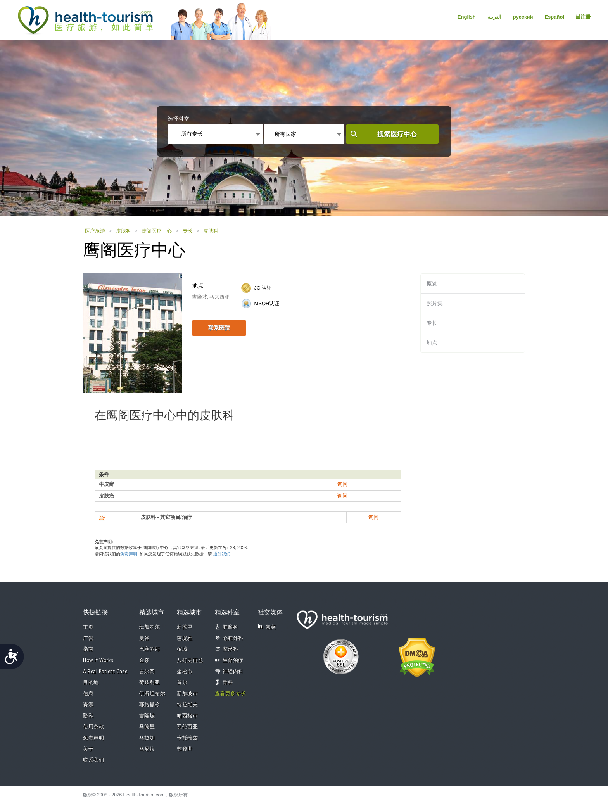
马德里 (147, 726)
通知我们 (221, 553)
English (467, 17)
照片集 (435, 303)
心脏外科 (233, 638)
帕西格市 (187, 716)
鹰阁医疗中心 (157, 231)
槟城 (182, 649)
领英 (267, 627)
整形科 (230, 649)
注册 (583, 17)
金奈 (144, 660)
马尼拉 (147, 749)
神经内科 (233, 671)
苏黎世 (185, 749)
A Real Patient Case (105, 671)
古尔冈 (147, 671)
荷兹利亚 (149, 682)
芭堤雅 (185, 638)
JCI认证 (263, 288)
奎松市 (185, 671)
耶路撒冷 (149, 704)
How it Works (98, 660)
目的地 (91, 682)
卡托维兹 (187, 738)
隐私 (88, 716)
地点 (432, 343)
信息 (88, 693)
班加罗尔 (149, 627)
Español (554, 17)
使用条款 (93, 726)
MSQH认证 (266, 303)
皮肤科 (123, 231)
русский (523, 17)
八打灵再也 (190, 660)
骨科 (228, 682)
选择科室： (181, 119)
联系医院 (219, 328)
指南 (88, 649)
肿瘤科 (230, 627)
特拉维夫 (187, 704)
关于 (88, 749)
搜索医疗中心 (397, 134)
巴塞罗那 (149, 649)
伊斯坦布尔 (152, 693)
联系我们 (93, 760)
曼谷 (144, 638)
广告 (88, 638)
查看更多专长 (230, 693)
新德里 (185, 627)
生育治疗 (233, 660)
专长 (188, 231)
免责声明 (128, 553)
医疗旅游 (95, 231)
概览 (432, 283)
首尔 (182, 682)
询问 (342, 484)
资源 (88, 704)
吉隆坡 (147, 716)
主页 (88, 627)
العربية (494, 17)
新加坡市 (187, 693)
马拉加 (147, 738)
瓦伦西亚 (187, 726)
